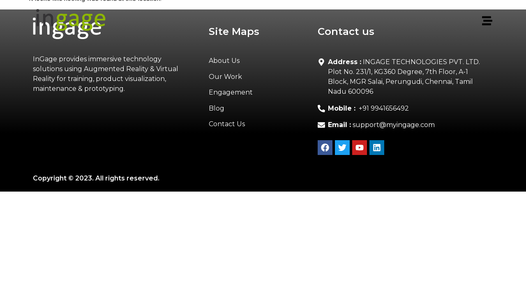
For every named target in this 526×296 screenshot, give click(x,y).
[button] (305, 21)
